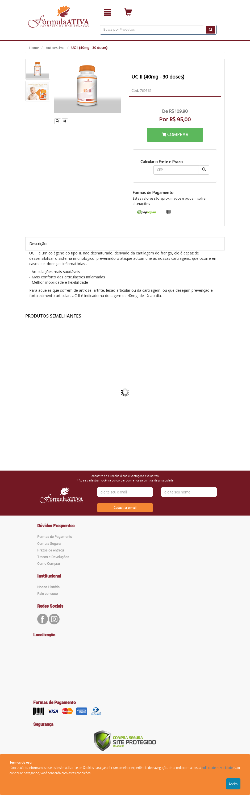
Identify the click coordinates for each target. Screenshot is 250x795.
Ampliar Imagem (58, 121)
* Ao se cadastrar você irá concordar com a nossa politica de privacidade (125, 480)
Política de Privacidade (217, 767)
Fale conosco (47, 593)
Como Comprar (48, 563)
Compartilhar (65, 121)
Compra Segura (49, 543)
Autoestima (55, 48)
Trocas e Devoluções (53, 557)
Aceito (233, 783)
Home (34, 48)
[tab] (147, 212)
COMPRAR (175, 135)
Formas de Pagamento (54, 536)
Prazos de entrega (50, 550)
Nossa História (48, 587)
